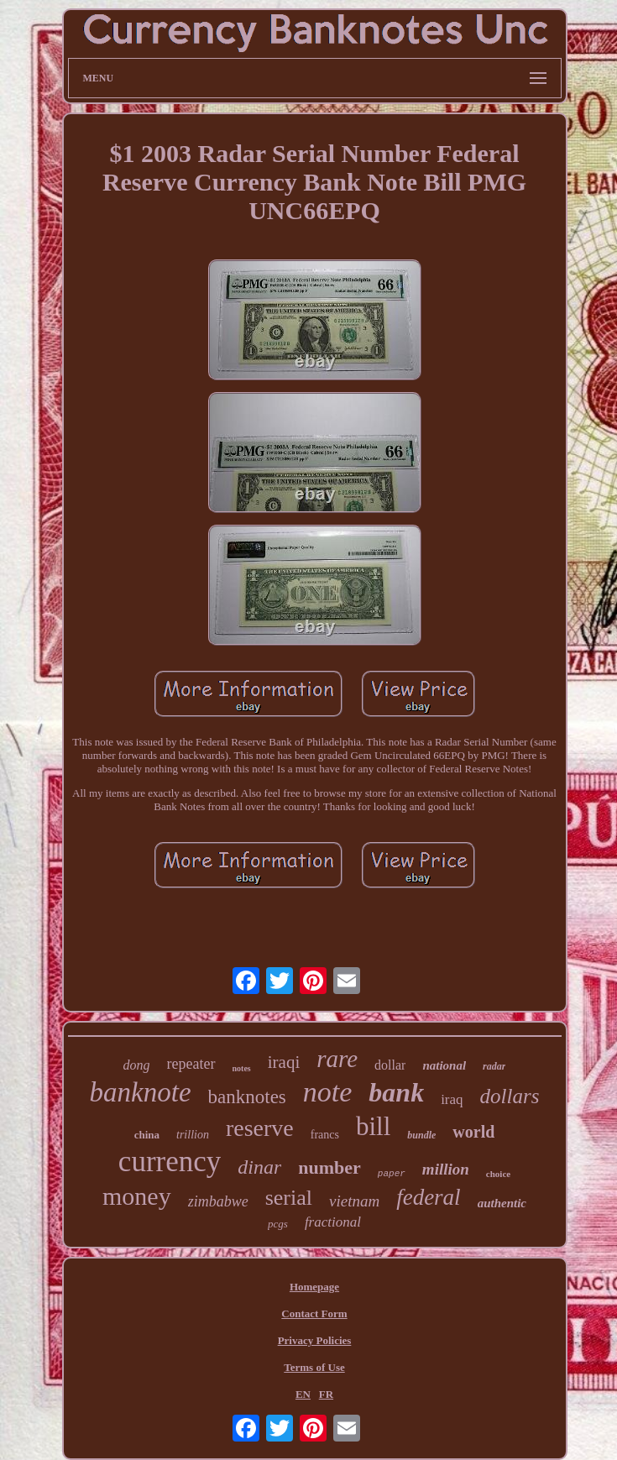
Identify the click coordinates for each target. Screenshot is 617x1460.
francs (325, 1134)
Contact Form (314, 1313)
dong (136, 1065)
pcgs (278, 1223)
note (328, 1091)
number (329, 1167)
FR (326, 1394)
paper (391, 1174)
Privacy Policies (315, 1340)
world (473, 1131)
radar (494, 1066)
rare (337, 1058)
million (445, 1169)
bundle (421, 1135)
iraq (452, 1099)
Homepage (314, 1286)
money (136, 1196)
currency (169, 1161)
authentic (502, 1203)
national (444, 1065)
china (146, 1134)
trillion (192, 1134)
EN (303, 1394)
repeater (191, 1063)
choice (498, 1174)
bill (373, 1126)
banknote (140, 1092)
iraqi (284, 1062)
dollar (389, 1065)
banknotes (247, 1096)
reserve (260, 1128)
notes (242, 1068)
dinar (259, 1167)
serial (288, 1197)
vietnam (354, 1201)
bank (396, 1092)
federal (428, 1197)
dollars (510, 1096)
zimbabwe (218, 1201)
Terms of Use (314, 1367)
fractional (333, 1222)
